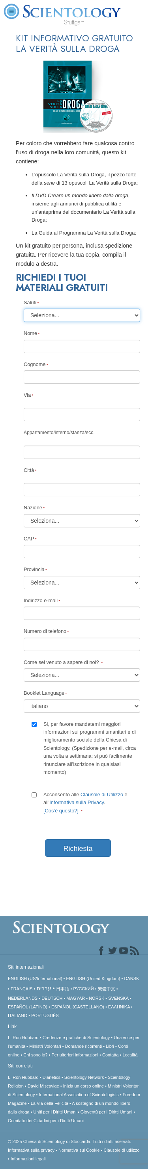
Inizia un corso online (83, 1086)
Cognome (35, 364)
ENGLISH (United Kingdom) (93, 978)
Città (29, 470)
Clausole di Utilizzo (102, 794)
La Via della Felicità (49, 1103)
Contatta (110, 1054)
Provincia (34, 569)
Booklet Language (44, 693)
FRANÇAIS (22, 988)
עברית (44, 988)
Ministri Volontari (45, 1046)
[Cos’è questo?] (61, 811)
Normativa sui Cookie (79, 1150)
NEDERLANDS (22, 998)
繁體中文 (106, 988)
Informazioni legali (28, 1158)
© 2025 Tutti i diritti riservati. (69, 1141)
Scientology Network (84, 1077)
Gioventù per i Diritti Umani (106, 1112)
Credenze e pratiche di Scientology (76, 1037)
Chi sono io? (35, 1054)
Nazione (33, 508)
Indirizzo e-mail (41, 600)
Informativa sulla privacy (31, 1150)
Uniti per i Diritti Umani (54, 1112)
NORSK (96, 998)
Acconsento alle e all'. (85, 803)
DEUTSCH (51, 998)
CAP (29, 539)
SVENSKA (118, 998)
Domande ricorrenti (83, 1046)
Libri (110, 1046)
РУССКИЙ (83, 988)
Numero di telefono (45, 631)
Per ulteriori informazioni (74, 1054)
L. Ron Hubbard (23, 1037)
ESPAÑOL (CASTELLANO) (77, 1006)
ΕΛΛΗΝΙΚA (119, 1006)
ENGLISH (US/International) (35, 978)
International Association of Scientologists (78, 1094)
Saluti (30, 302)
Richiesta (77, 849)
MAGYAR (75, 998)
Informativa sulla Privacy (76, 802)
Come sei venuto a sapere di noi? (62, 662)
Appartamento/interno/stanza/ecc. (59, 432)
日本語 (62, 988)
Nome (30, 333)
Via (27, 395)
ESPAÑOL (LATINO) (27, 1006)
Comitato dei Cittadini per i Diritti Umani (46, 1120)
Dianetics (51, 1077)
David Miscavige (43, 1086)
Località (130, 1054)
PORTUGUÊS (44, 1015)
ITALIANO (17, 1015)
